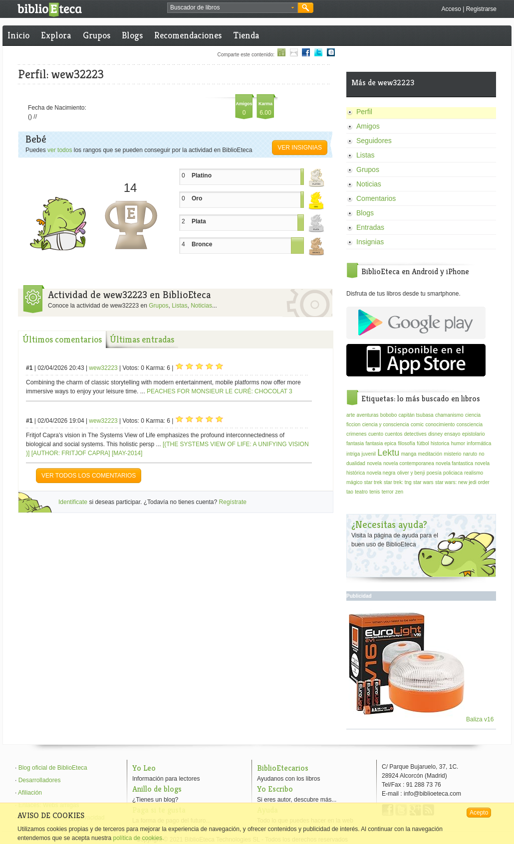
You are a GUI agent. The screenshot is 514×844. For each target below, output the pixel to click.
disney (435, 434)
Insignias (370, 242)
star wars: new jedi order (462, 482)
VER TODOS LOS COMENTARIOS (88, 475)
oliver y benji (411, 473)
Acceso (451, 8)
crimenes (356, 434)
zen (399, 492)
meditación (430, 454)
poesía (434, 473)
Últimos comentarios (62, 339)
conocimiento (440, 424)
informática (479, 443)
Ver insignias (299, 147)
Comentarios (376, 198)
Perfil (364, 112)
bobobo (388, 415)
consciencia (470, 424)
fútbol (423, 443)
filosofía (406, 443)
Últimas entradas (142, 339)
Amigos (368, 126)
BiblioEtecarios (282, 768)
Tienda (246, 35)
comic (417, 424)
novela (374, 463)
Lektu (388, 453)
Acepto (479, 812)
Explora (56, 35)
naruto (470, 454)
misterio (452, 454)
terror (388, 492)
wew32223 (103, 367)
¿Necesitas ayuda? (389, 524)
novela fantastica (454, 463)
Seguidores (374, 141)
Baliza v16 (421, 719)
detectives (415, 434)
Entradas (370, 227)
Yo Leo (144, 768)
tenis (374, 492)
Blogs (132, 35)
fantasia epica (380, 443)
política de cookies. (138, 838)
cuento (375, 434)
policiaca (453, 473)
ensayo (452, 434)
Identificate (72, 502)
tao (349, 492)
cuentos (393, 434)
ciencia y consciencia (385, 424)
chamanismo (449, 415)
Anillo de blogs (157, 789)
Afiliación (30, 792)
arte (350, 415)
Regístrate (233, 502)
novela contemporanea (408, 463)
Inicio (18, 35)
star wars (423, 482)
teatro (361, 492)
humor (458, 443)
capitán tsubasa (416, 415)
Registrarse (481, 8)
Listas (179, 305)
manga (409, 454)
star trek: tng (398, 482)
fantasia (355, 443)
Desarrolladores (39, 780)
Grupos (96, 35)
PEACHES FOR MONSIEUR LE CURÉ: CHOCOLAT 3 (219, 391)
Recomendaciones (188, 35)
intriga (353, 454)
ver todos (59, 150)
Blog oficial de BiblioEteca (52, 767)
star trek (373, 482)
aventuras (368, 415)
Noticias (201, 305)
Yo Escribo (275, 789)
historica (440, 443)
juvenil (369, 454)
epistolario (473, 434)
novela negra (381, 473)
